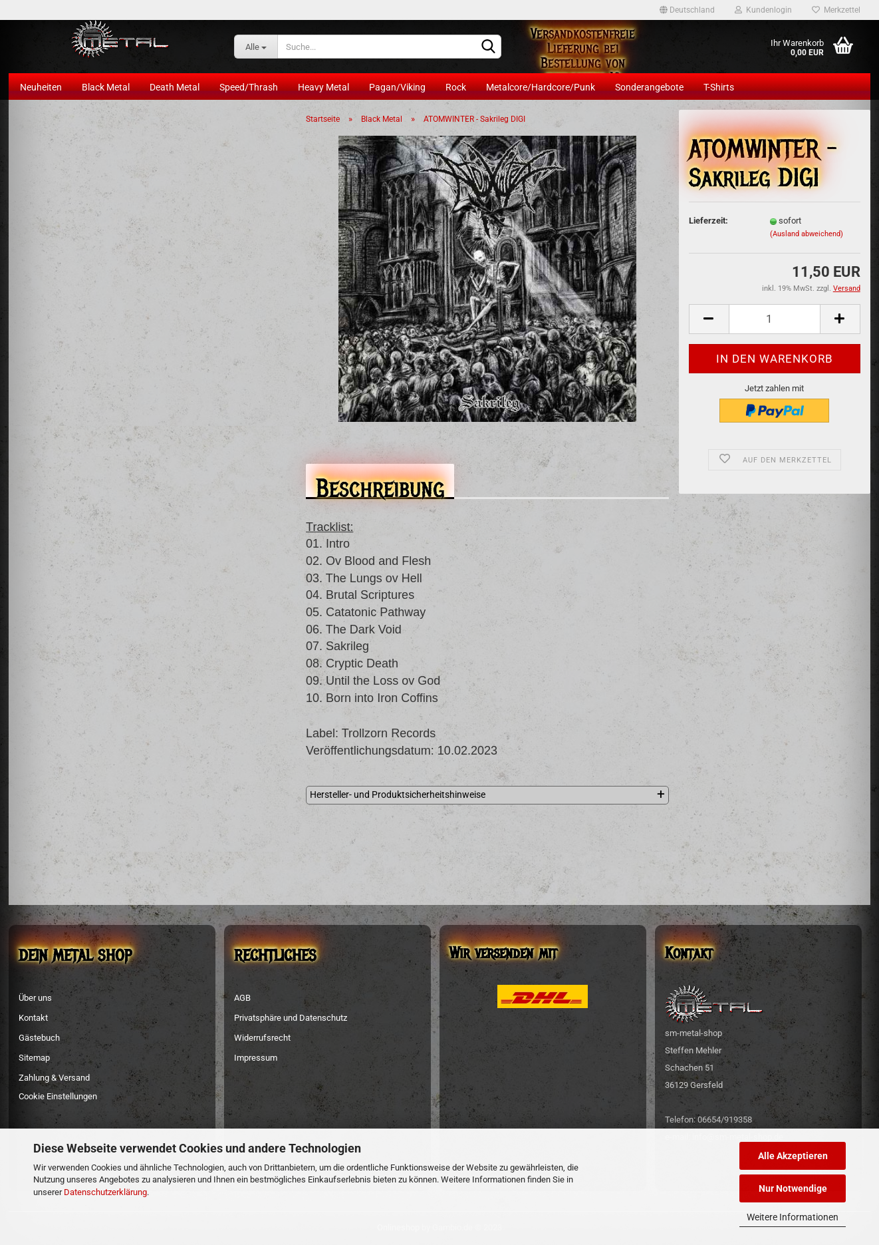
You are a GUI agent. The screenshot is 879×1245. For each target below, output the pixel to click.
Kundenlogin (763, 10)
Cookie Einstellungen (58, 1096)
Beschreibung (380, 484)
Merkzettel (836, 10)
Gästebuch (39, 1038)
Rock (455, 87)
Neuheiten (41, 87)
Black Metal (106, 87)
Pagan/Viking (397, 87)
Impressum (255, 1058)
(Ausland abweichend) (806, 234)
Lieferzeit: (708, 221)
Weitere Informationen (792, 1217)
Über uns (35, 998)
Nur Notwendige (793, 1188)
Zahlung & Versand (54, 1078)
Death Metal (174, 87)
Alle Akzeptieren (793, 1156)
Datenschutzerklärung (105, 1192)
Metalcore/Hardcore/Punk (540, 87)
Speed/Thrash (248, 87)
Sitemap (34, 1058)
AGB (242, 998)
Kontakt (33, 1018)
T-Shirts (718, 87)
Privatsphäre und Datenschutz (290, 1018)
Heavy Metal (323, 87)
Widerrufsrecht (262, 1038)
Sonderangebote (649, 87)
